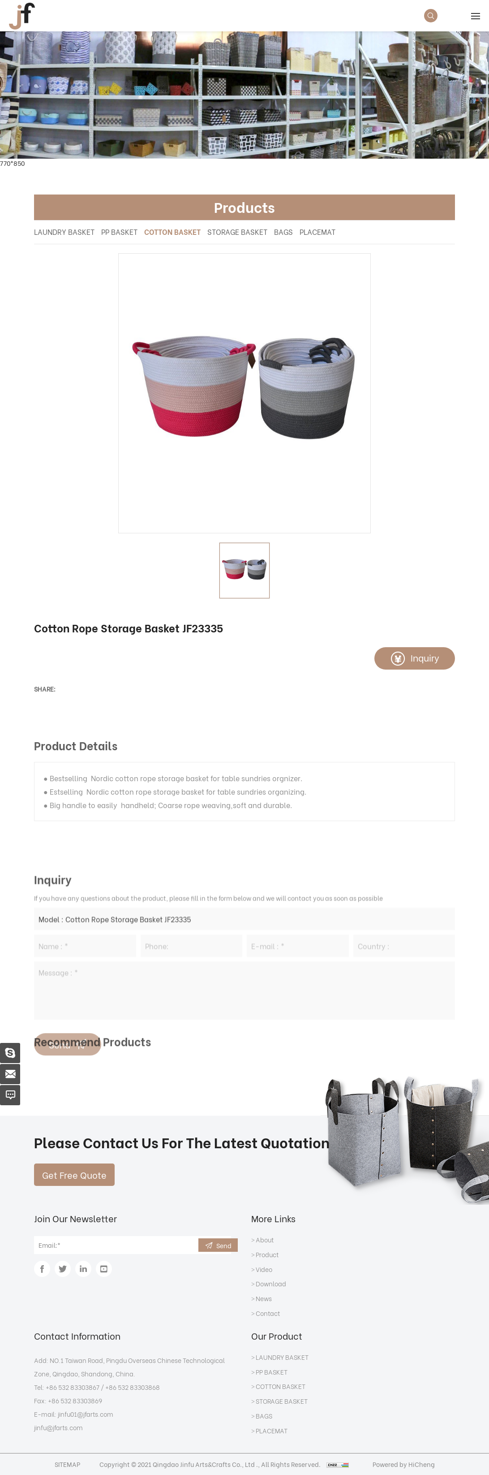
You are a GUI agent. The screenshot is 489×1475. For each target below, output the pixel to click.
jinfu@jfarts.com (58, 1427)
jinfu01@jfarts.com (85, 1414)
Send (224, 1245)
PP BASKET (119, 231)
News (264, 1299)
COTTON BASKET (172, 231)
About (265, 1240)
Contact (268, 1314)
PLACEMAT (317, 231)
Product (267, 1255)
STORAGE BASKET (237, 231)
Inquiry (425, 657)
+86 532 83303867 (72, 1387)
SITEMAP (67, 1464)
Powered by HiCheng (404, 1464)
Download (271, 1284)
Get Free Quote (74, 1174)
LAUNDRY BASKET (64, 231)
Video (264, 1270)
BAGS (283, 231)
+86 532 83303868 (132, 1387)
